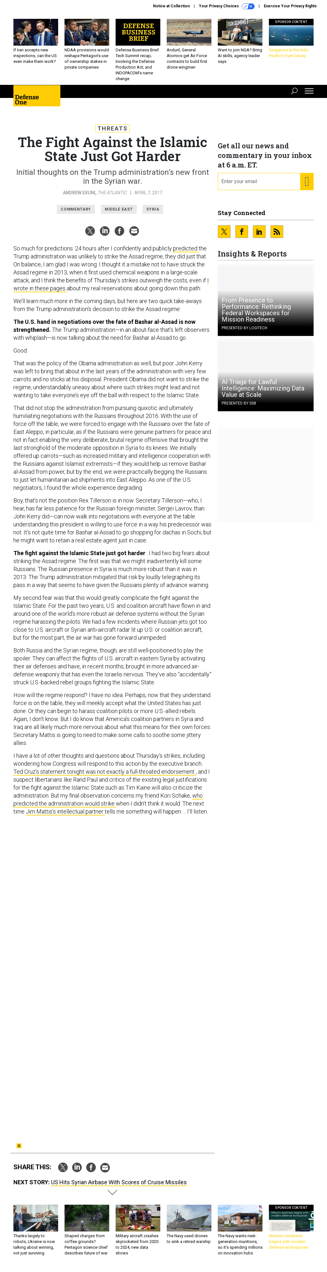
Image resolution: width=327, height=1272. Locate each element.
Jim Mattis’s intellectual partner (65, 811)
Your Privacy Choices (227, 6)
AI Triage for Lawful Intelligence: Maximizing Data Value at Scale (263, 388)
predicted (186, 248)
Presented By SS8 (239, 403)
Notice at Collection (171, 6)
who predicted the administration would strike (108, 799)
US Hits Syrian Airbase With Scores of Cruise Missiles (119, 1182)
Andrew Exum (79, 192)
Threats (112, 128)
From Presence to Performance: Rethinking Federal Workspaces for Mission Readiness (256, 309)
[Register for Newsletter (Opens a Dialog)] (306, 181)
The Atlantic (112, 192)
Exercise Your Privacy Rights (290, 6)
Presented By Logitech (244, 328)
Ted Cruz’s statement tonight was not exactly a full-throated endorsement (104, 771)
